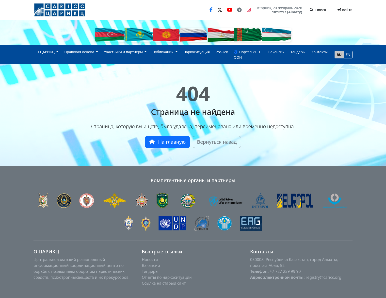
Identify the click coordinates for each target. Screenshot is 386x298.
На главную (167, 142)
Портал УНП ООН (247, 55)
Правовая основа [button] (79, 52)
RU (339, 54)
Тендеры (298, 52)
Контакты (319, 52)
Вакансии (276, 52)
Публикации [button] (163, 52)
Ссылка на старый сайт (164, 283)
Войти (345, 9)
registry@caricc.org (323, 277)
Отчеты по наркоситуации (167, 277)
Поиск (318, 9)
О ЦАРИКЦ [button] (46, 52)
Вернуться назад (217, 142)
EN (348, 54)
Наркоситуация (196, 52)
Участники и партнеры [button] (124, 52)
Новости (150, 259)
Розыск (222, 52)
